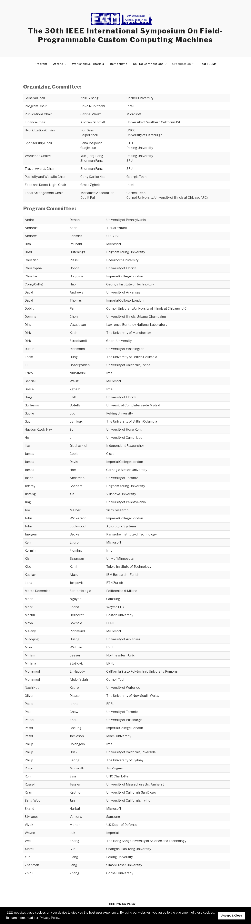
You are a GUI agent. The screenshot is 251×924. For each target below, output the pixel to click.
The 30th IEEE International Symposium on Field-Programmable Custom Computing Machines (125, 35)
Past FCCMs (208, 64)
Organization (183, 64)
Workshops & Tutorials (88, 64)
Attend (60, 64)
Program (41, 64)
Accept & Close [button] (231, 915)
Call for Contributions (150, 64)
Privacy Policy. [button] (50, 917)
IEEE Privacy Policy (121, 904)
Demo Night (118, 64)
